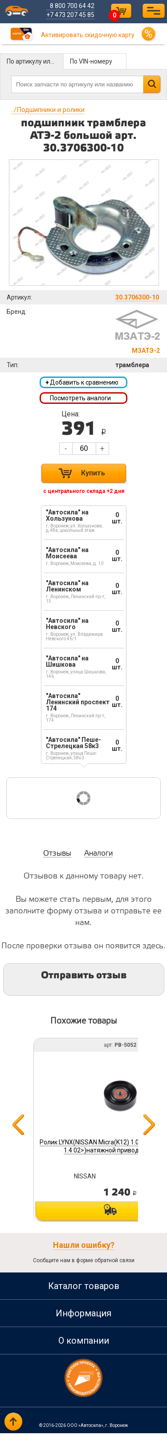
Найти (151, 84)
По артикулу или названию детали (35, 61)
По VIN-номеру (91, 61)
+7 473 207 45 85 (72, 14)
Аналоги (98, 855)
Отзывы (57, 855)
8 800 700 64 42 (73, 5)
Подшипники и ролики (48, 110)
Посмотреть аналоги (80, 399)
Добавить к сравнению (81, 382)
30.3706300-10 (137, 297)
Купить (93, 475)
